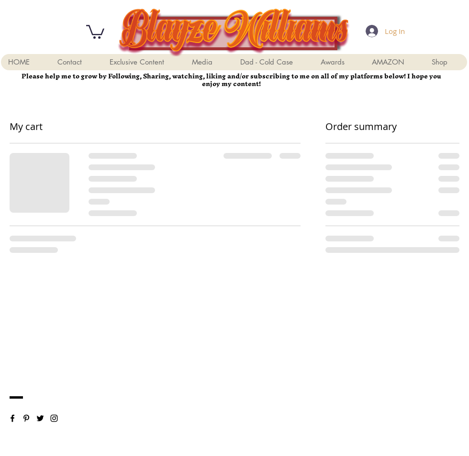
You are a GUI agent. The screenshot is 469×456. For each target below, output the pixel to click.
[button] (95, 31)
